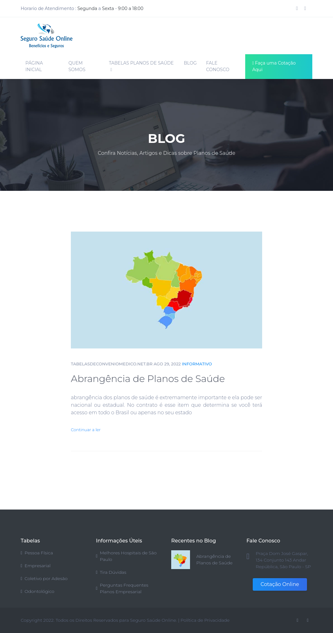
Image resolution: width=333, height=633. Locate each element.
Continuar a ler (86, 429)
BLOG (190, 63)
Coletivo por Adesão (44, 578)
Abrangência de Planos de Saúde (148, 379)
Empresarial (35, 565)
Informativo (197, 363)
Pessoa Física (37, 553)
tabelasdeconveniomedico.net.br (111, 363)
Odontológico (37, 591)
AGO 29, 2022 (167, 363)
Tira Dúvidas (111, 572)
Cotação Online (280, 584)
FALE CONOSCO (217, 66)
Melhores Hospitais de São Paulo (126, 556)
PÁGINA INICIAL (34, 66)
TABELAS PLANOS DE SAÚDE (141, 66)
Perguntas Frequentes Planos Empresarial (122, 588)
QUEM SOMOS (76, 66)
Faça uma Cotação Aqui (274, 66)
